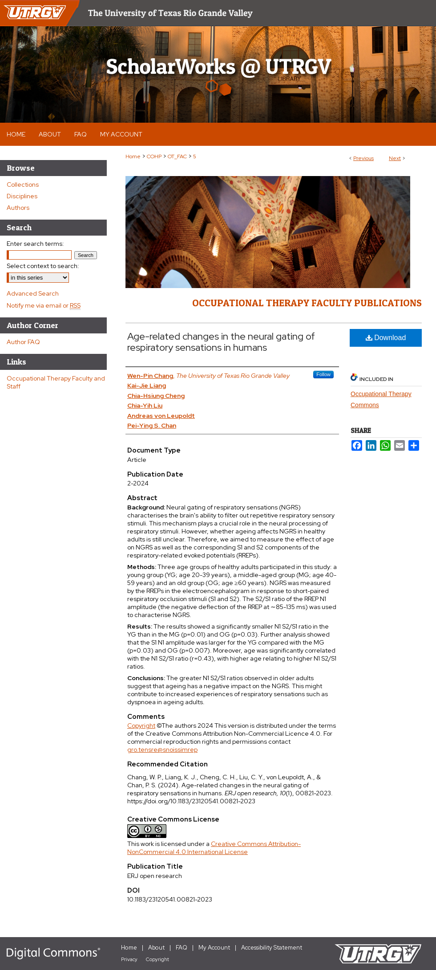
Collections (23, 184)
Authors (18, 208)
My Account (214, 947)
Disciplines (22, 196)
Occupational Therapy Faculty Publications (307, 303)
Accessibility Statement (271, 947)
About (156, 947)
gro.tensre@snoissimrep (162, 750)
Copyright (141, 725)
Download (386, 337)
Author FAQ (23, 342)
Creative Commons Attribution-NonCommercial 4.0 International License (214, 848)
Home (133, 156)
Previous (363, 158)
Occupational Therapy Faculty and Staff (56, 382)
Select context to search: (43, 266)
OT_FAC (177, 156)
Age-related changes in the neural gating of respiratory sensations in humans (221, 342)
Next (395, 158)
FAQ (181, 947)
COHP (154, 156)
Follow (323, 374)
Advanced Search (33, 293)
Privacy (129, 959)
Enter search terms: (35, 244)
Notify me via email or (44, 305)
